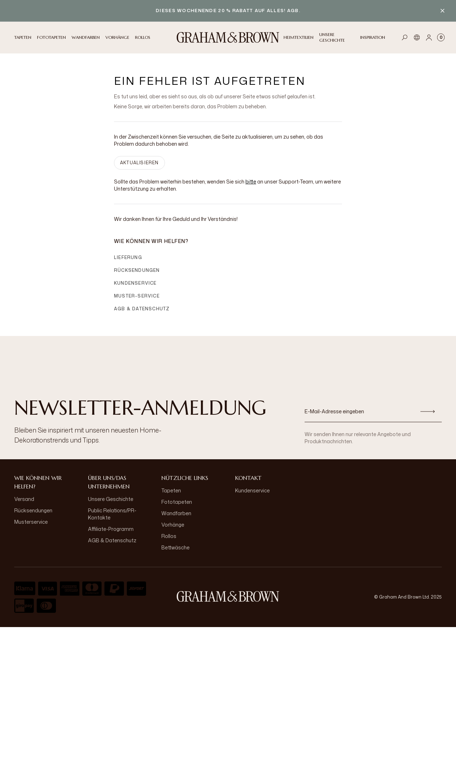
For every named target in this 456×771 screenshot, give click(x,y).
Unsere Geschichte (110, 499)
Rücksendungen (137, 270)
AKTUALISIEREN (139, 163)
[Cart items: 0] (441, 37)
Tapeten (171, 490)
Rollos (168, 536)
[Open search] (405, 37)
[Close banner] (442, 11)
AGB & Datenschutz (142, 309)
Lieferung (128, 257)
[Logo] (228, 37)
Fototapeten (176, 501)
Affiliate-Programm (111, 529)
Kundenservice (135, 283)
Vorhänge (172, 524)
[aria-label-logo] (228, 596)
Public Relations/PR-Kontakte (112, 514)
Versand (24, 499)
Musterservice (31, 521)
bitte (250, 181)
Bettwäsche (175, 547)
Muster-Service (137, 296)
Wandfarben (176, 513)
